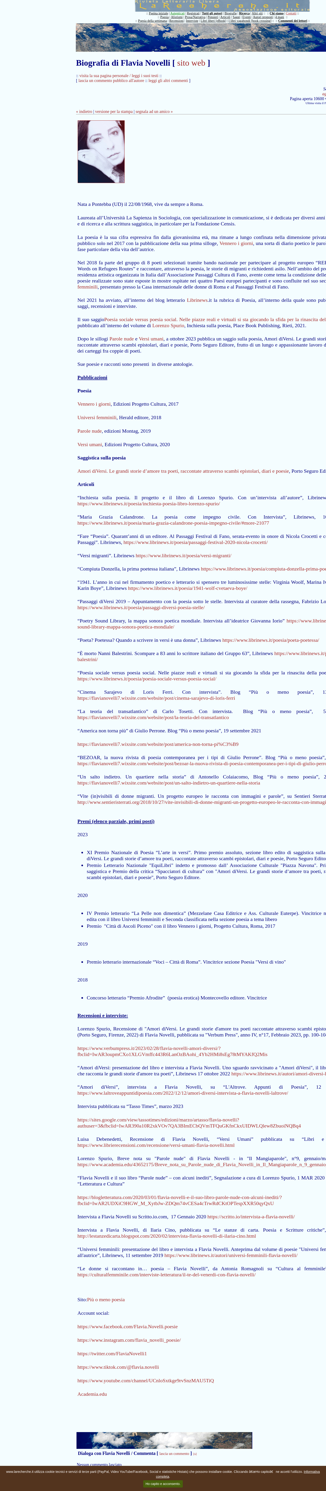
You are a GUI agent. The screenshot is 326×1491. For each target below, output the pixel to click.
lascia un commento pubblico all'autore (111, 80)
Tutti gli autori (212, 13)
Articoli (225, 17)
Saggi (236, 17)
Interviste (192, 21)
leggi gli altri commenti (168, 80)
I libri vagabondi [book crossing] (250, 21)
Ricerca (244, 13)
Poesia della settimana (152, 21)
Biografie (230, 13)
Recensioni (176, 21)
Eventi (246, 17)
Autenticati (177, 13)
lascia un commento (174, 1454)
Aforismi (177, 17)
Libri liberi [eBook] (213, 21)
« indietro (84, 111)
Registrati (193, 13)
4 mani (279, 17)
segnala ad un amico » (154, 111)
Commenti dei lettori (292, 21)
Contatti (291, 13)
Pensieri (213, 17)
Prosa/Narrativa (195, 17)
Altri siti (257, 13)
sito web (191, 63)
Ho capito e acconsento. (163, 1484)
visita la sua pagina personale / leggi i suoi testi (119, 75)
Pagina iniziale (158, 13)
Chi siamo (276, 13)
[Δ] (195, 1454)
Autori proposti (263, 17)
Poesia (164, 17)
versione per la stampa (114, 111)
